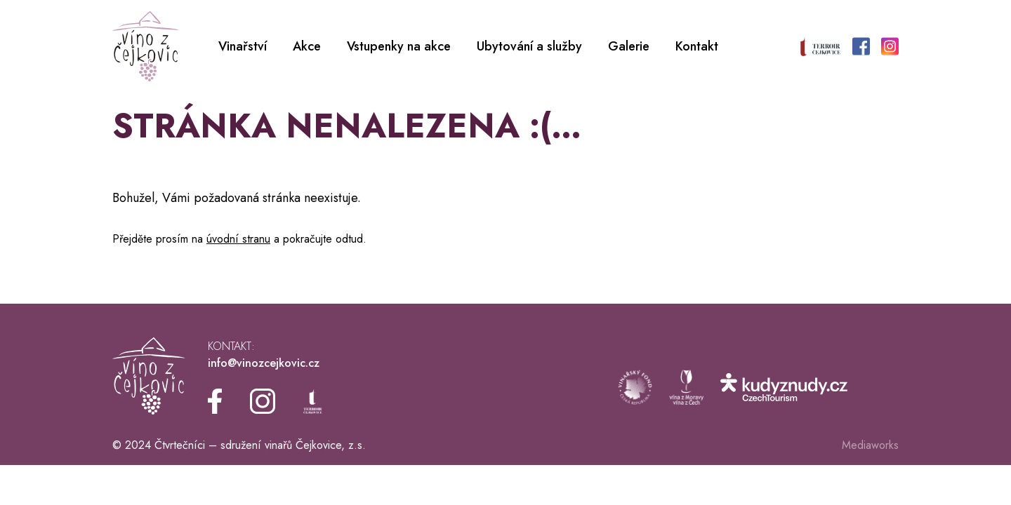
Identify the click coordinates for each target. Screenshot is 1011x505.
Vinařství (242, 46)
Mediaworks (870, 445)
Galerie (628, 46)
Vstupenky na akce (399, 46)
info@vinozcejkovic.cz (263, 363)
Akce (307, 46)
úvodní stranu (238, 239)
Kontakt (696, 46)
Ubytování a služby (529, 46)
